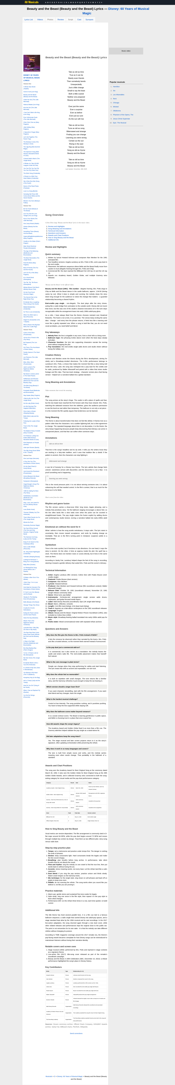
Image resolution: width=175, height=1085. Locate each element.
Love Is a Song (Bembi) (30, 191)
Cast (79, 20)
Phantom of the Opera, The (123, 115)
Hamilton (116, 86)
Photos (50, 20)
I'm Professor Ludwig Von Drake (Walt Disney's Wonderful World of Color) (31, 437)
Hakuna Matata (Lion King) (31, 104)
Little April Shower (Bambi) (31, 447)
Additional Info (53, 240)
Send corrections (76, 1033)
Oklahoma (117, 111)
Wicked (116, 107)
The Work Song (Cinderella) (31, 173)
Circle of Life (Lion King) (30, 92)
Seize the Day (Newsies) (30, 618)
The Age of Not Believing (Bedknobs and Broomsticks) (30, 253)
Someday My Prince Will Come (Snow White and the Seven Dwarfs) (31, 196)
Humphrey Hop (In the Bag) (31, 677)
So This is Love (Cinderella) (31, 312)
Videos (40, 20)
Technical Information (56, 231)
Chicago (116, 103)
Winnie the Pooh (28, 522)
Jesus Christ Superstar (121, 119)
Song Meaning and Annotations (59, 229)
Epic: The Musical (119, 123)
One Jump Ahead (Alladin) (31, 223)
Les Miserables (118, 95)
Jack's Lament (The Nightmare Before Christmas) (29, 369)
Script (70, 20)
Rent (115, 99)
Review (61, 20)
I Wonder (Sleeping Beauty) (31, 556)
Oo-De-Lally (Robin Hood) (31, 403)
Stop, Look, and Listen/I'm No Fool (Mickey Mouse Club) (31, 504)
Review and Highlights (56, 226)
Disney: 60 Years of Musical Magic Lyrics (31, 77)
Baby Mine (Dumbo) (29, 564)
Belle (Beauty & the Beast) (31, 602)
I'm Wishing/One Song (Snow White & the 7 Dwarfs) (30, 569)
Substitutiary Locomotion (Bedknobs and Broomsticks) (30, 497)
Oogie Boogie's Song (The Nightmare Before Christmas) (31, 486)
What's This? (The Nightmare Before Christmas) (28, 622)
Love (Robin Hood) (29, 509)
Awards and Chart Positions (58, 235)
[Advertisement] (65, 39)
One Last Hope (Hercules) (31, 458)
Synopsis (89, 20)
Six (114, 91)
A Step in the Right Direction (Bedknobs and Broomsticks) (30, 643)
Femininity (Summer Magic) (31, 525)
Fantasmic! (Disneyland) (30, 481)
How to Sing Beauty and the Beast (61, 237)
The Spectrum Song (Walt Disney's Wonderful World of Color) (31, 153)
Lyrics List (28, 20)
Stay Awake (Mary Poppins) (31, 395)
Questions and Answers (57, 233)
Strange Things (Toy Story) (31, 605)
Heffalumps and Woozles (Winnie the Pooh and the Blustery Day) (31, 380)
